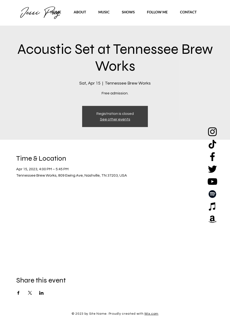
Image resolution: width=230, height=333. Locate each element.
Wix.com (151, 313)
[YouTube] (212, 181)
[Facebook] (212, 157)
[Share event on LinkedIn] (41, 293)
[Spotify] (212, 194)
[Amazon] (212, 219)
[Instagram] (212, 132)
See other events (115, 119)
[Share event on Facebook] (18, 293)
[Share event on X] (30, 293)
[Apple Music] (212, 206)
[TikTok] (212, 144)
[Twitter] (212, 169)
